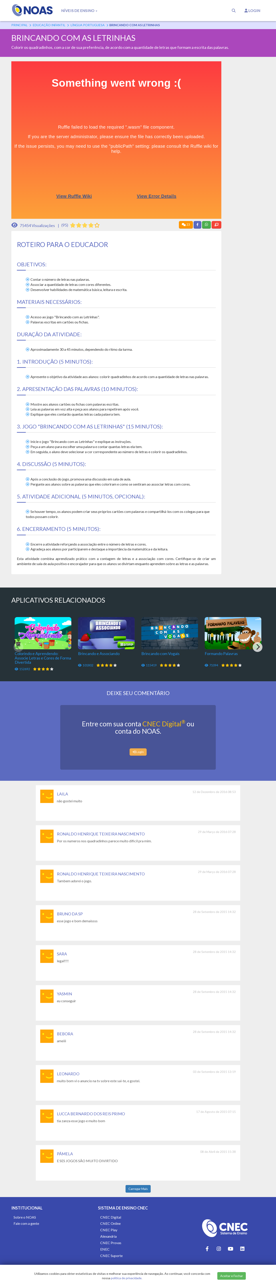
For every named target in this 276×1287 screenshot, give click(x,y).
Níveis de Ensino (79, 10)
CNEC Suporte (111, 1255)
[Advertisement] (246, 128)
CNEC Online (110, 1223)
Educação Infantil (49, 25)
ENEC (105, 1249)
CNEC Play (108, 1230)
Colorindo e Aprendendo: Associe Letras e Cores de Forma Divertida (43, 658)
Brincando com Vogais (160, 653)
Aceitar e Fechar (231, 1276)
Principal (19, 25)
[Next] (257, 647)
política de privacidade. (126, 1278)
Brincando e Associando (99, 653)
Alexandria (108, 1236)
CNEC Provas (110, 1243)
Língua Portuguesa (88, 25)
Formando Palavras (221, 653)
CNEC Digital (163, 724)
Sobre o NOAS (25, 1217)
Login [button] (138, 752)
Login (252, 10)
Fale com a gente (26, 1223)
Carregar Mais (138, 1189)
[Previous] (18, 647)
